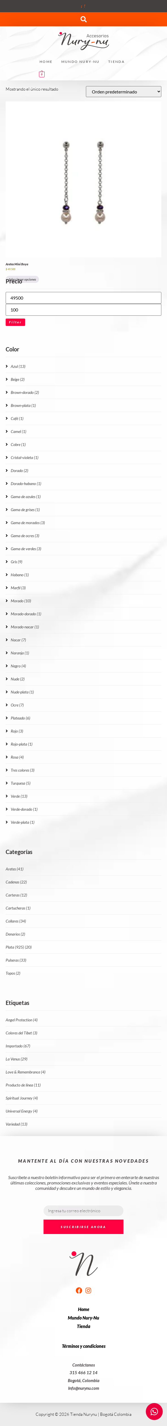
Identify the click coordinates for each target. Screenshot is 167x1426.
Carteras (16, 895)
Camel (18, 431)
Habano (20, 574)
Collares (16, 921)
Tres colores (22, 770)
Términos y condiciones (83, 1346)
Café (17, 418)
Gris (16, 561)
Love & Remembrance (25, 1072)
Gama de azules (26, 496)
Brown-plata (23, 405)
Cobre (18, 444)
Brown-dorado (25, 392)
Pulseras (16, 960)
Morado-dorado (26, 613)
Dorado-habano (26, 483)
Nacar (18, 639)
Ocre (17, 705)
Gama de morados (28, 522)
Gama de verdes (26, 548)
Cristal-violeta (24, 457)
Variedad (16, 1124)
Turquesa (21, 783)
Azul (18, 366)
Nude (18, 678)
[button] (83, 19)
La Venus (16, 1058)
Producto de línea (23, 1085)
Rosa (17, 757)
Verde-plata (22, 822)
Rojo (17, 731)
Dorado (19, 470)
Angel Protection (22, 1019)
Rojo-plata (21, 744)
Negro (18, 665)
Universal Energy (22, 1111)
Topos (13, 973)
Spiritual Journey (22, 1098)
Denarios (15, 934)
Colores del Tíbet (21, 1032)
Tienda (116, 61)
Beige (18, 379)
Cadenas (16, 881)
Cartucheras (18, 908)
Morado (21, 600)
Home (46, 61)
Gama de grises (25, 509)
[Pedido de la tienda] (123, 91)
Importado (18, 1045)
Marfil (18, 587)
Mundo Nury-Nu (80, 61)
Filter (15, 322)
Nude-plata (22, 691)
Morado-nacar (25, 626)
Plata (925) (19, 947)
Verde (19, 796)
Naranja (20, 652)
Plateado (20, 718)
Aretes (14, 868)
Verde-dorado (24, 809)
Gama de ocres (25, 535)
